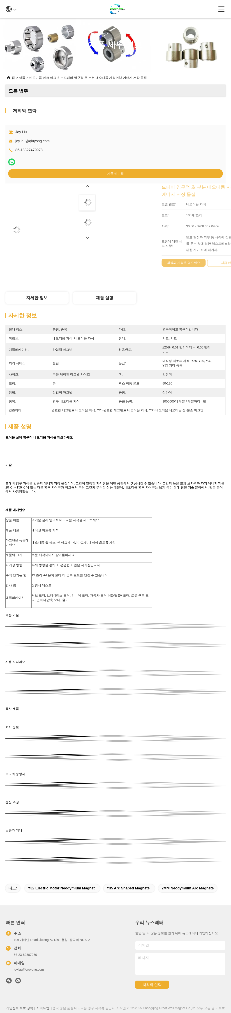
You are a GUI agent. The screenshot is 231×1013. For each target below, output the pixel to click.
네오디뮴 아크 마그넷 (44, 77)
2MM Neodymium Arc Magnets (188, 888)
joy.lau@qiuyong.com (32, 141)
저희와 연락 (152, 985)
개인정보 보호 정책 (19, 1008)
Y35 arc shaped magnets (128, 888)
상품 (22, 77)
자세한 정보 (37, 298)
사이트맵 (43, 1008)
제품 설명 (104, 298)
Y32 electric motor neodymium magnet (61, 888)
